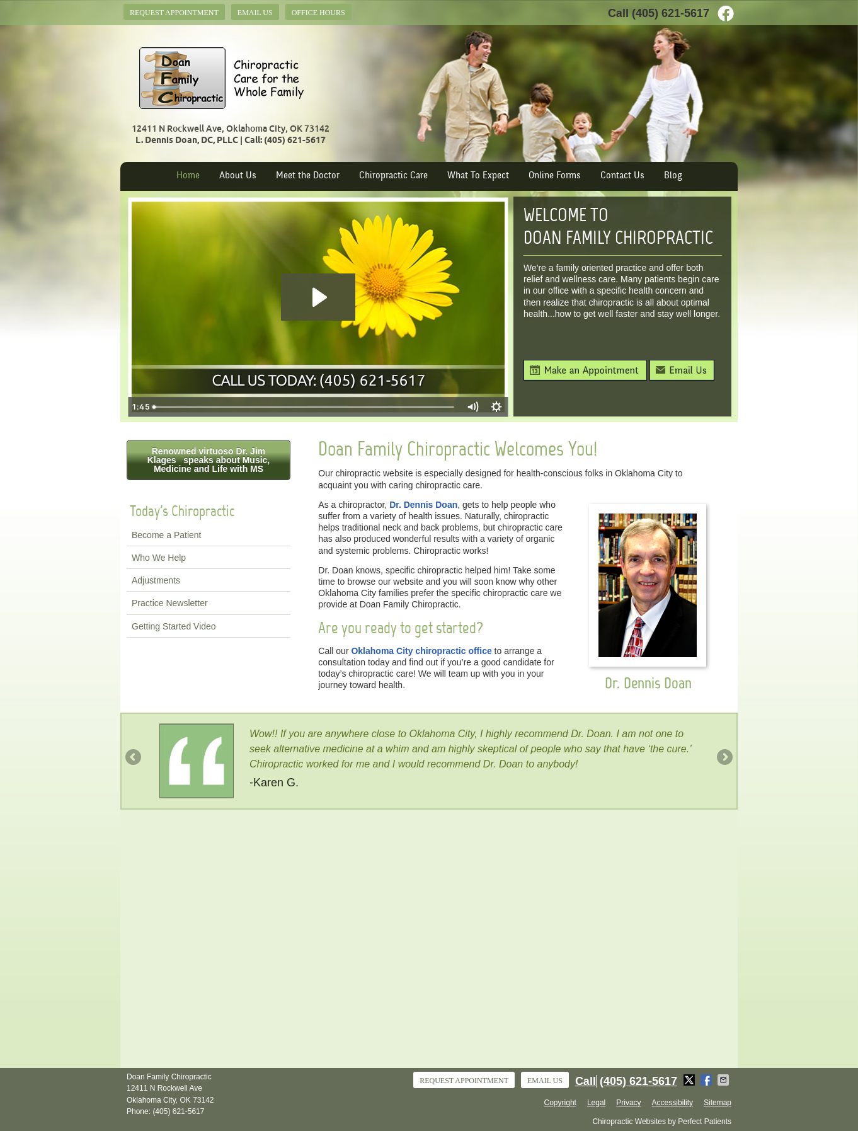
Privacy (628, 1102)
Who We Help (159, 558)
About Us (237, 176)
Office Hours (318, 12)
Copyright (560, 1102)
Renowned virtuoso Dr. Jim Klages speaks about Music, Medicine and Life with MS (208, 460)
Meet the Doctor (308, 176)
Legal (596, 1102)
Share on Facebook (707, 1080)
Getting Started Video (174, 626)
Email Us (255, 12)
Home (188, 176)
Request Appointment (174, 12)
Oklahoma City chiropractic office (421, 651)
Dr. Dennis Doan (423, 505)
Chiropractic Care (393, 176)
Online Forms (555, 176)
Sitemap (717, 1102)
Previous (134, 758)
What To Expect (478, 176)
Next (723, 758)
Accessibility (672, 1102)
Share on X (690, 1080)
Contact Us (622, 176)
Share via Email (724, 1080)
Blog (673, 176)
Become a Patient (167, 535)
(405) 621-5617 (670, 13)
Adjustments (156, 580)
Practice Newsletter (170, 603)
